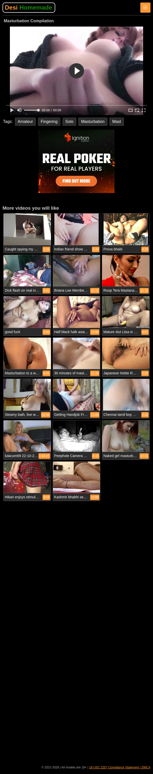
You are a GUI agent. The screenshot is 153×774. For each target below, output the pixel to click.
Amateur (25, 121)
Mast (116, 121)
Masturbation (93, 121)
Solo (69, 121)
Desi (28, 7)
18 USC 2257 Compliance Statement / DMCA (119, 767)
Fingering (49, 121)
